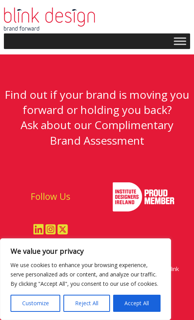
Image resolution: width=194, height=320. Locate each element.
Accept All (136, 303)
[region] (85, 279)
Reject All (86, 303)
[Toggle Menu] (180, 41)
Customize (35, 303)
